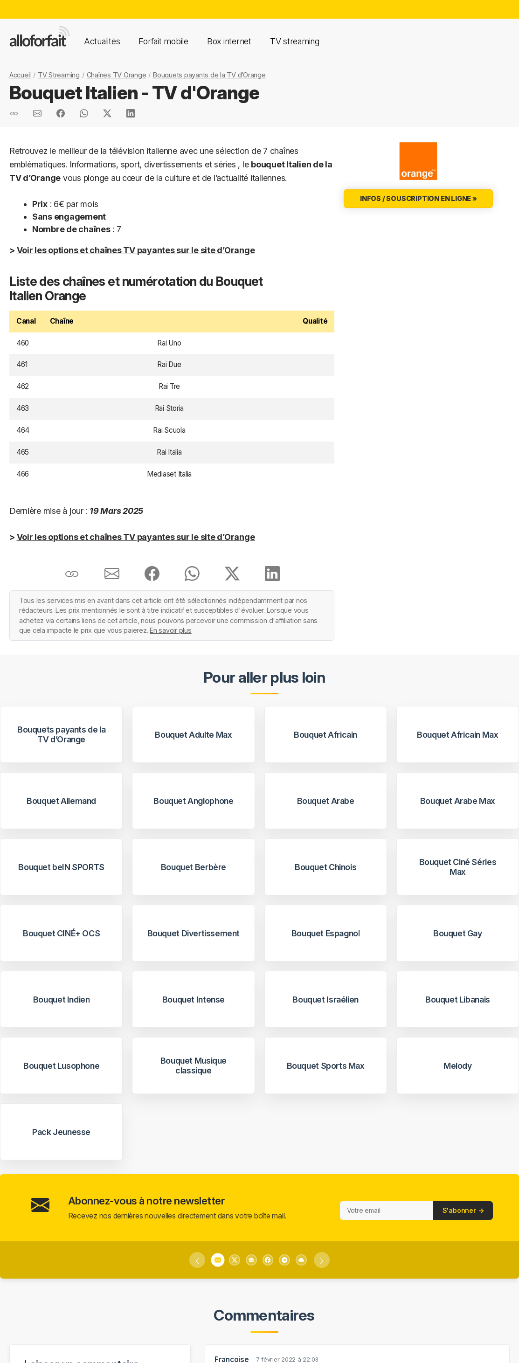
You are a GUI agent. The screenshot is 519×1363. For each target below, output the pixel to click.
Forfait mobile (163, 41)
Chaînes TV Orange (116, 75)
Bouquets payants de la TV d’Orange (209, 75)
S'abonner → (463, 1210)
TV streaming (294, 41)
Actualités (102, 41)
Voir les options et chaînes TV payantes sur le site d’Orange (136, 250)
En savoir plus (170, 630)
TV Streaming (59, 75)
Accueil (20, 75)
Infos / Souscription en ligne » (418, 198)
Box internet (229, 41)
